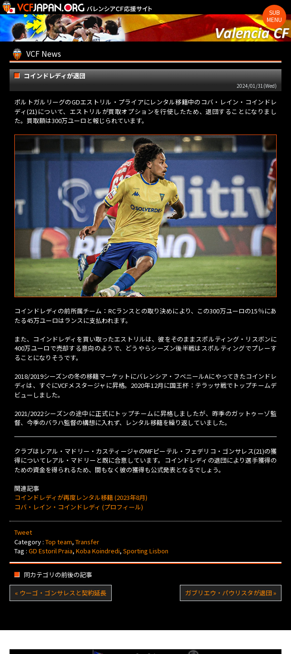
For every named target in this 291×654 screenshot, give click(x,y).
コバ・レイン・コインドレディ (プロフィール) (78, 506)
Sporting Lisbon (145, 550)
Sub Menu (274, 15)
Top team (58, 541)
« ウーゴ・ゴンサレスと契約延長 (60, 592)
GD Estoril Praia (51, 550)
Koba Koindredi (98, 550)
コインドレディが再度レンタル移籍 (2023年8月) (80, 497)
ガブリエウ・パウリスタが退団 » (230, 592)
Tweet (23, 532)
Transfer (87, 541)
